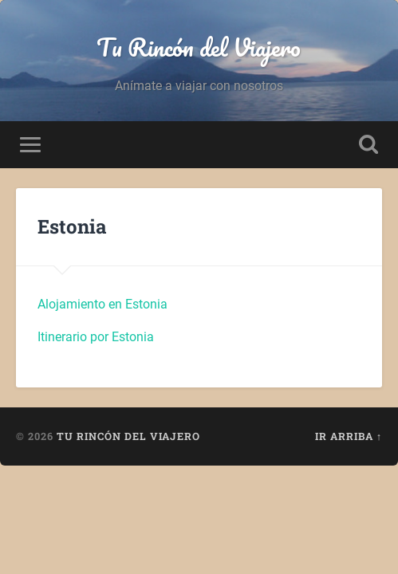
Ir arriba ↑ (348, 436)
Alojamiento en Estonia (102, 304)
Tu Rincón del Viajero (199, 47)
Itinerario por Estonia (95, 336)
